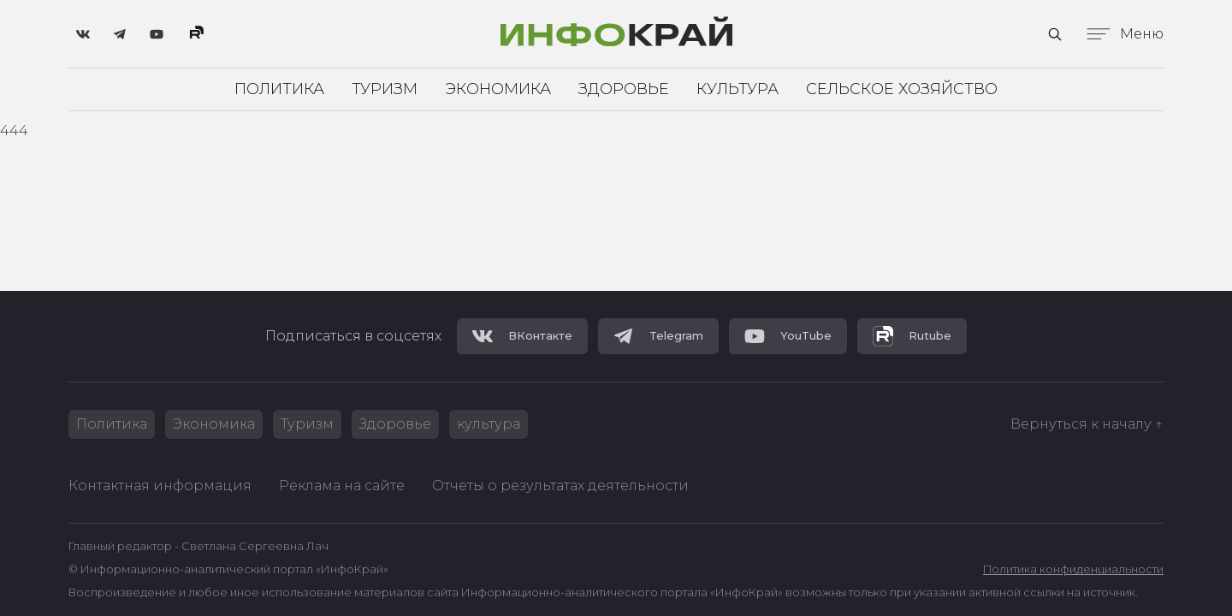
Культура (737, 89)
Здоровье (623, 89)
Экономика (498, 89)
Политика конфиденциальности (1073, 569)
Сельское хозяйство (902, 89)
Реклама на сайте (342, 485)
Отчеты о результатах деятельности (560, 485)
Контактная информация (160, 485)
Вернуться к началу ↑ (1087, 424)
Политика (279, 89)
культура (488, 424)
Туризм (385, 89)
